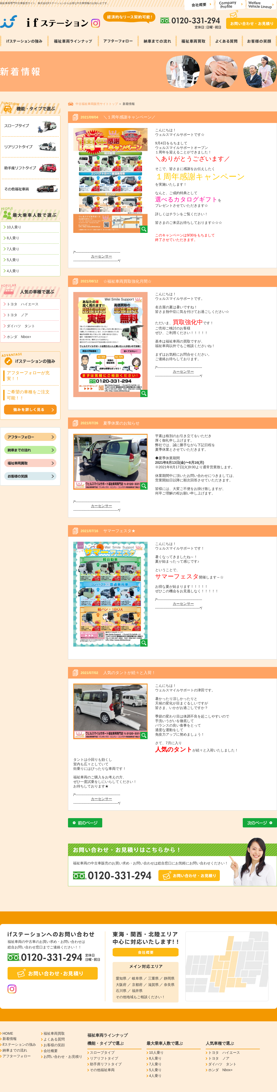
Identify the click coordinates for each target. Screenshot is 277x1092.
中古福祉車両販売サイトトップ (97, 104)
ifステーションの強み (19, 1044)
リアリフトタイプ (104, 1058)
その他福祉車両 (102, 1070)
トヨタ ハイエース (23, 304)
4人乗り (13, 271)
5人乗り (13, 260)
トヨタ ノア (17, 315)
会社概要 (51, 1051)
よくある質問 (54, 1039)
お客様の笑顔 (54, 1045)
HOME (8, 1033)
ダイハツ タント (21, 326)
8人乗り (13, 238)
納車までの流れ (15, 1050)
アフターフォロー (17, 1056)
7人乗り (13, 249)
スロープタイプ (102, 1053)
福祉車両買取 (54, 1033)
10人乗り (14, 227)
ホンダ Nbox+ (19, 337)
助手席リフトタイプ (106, 1064)
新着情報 (10, 1039)
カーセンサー (101, 256)
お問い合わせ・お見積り (63, 1057)
